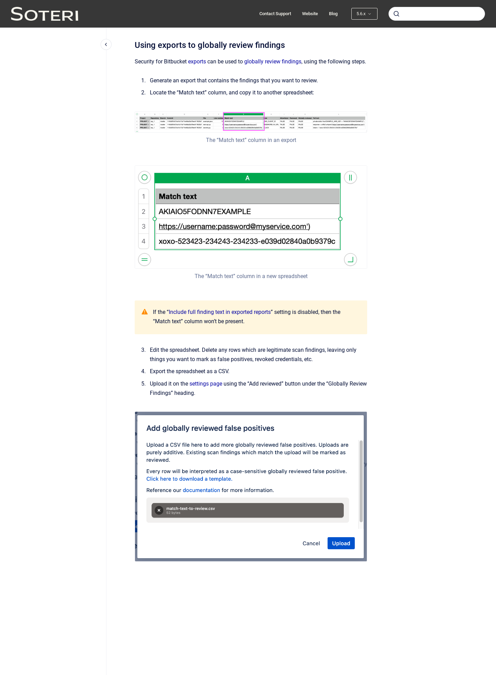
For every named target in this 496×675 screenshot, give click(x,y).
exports (197, 61)
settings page (205, 383)
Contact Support (275, 13)
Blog (333, 13)
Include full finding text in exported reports (220, 312)
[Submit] (396, 13)
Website (310, 13)
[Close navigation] (106, 44)
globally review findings (272, 61)
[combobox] (437, 13)
